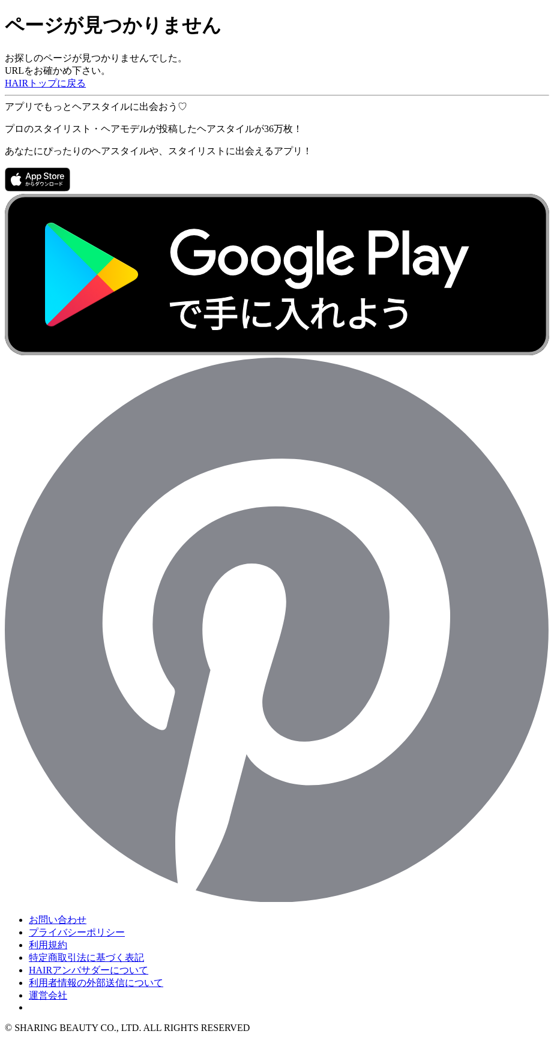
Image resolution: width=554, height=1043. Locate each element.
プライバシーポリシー (77, 932)
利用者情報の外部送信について (96, 983)
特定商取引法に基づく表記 (86, 957)
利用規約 (48, 945)
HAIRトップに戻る (45, 83)
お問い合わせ (57, 920)
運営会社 (48, 995)
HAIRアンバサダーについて (88, 970)
